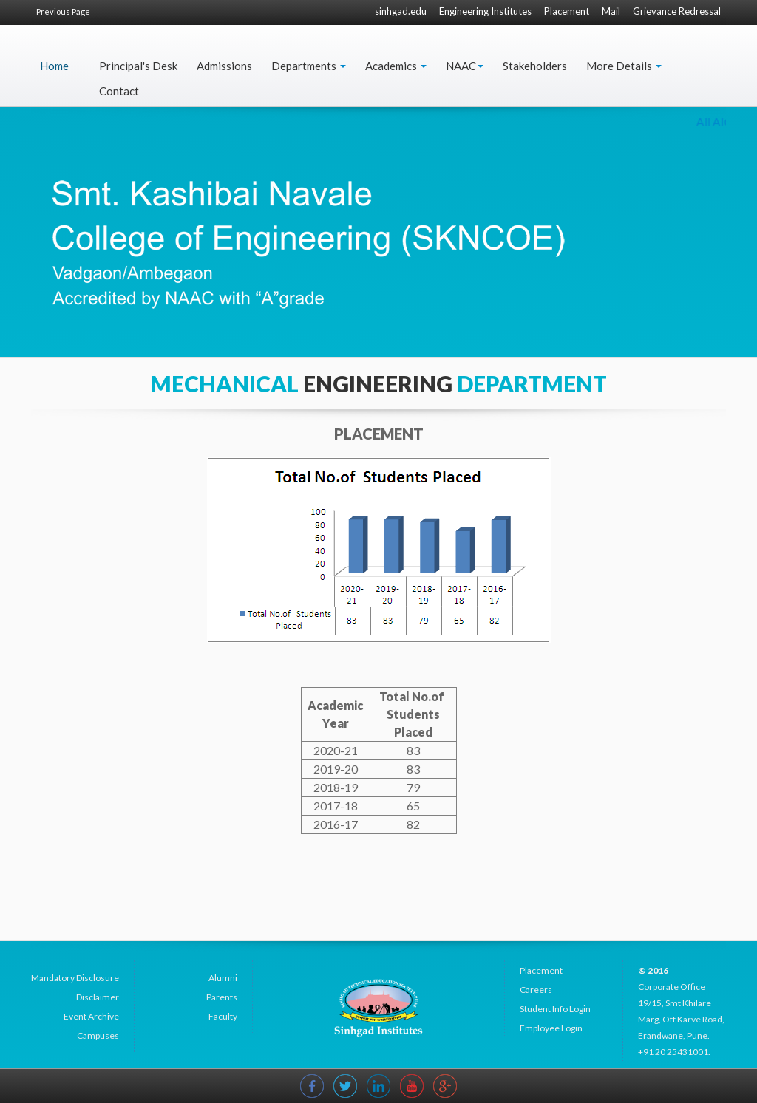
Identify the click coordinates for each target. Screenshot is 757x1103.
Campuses (98, 1035)
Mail (611, 11)
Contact (119, 91)
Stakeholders (535, 65)
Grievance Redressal (677, 11)
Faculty (222, 1016)
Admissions (224, 65)
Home (54, 65)
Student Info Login (555, 1008)
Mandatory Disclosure (75, 977)
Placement (566, 11)
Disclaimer (97, 997)
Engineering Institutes (485, 11)
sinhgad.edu (401, 11)
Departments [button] (308, 65)
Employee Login (551, 1028)
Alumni (222, 977)
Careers (536, 989)
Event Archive (91, 1016)
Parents (221, 997)
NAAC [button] (464, 65)
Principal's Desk (138, 65)
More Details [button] (624, 65)
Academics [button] (396, 65)
